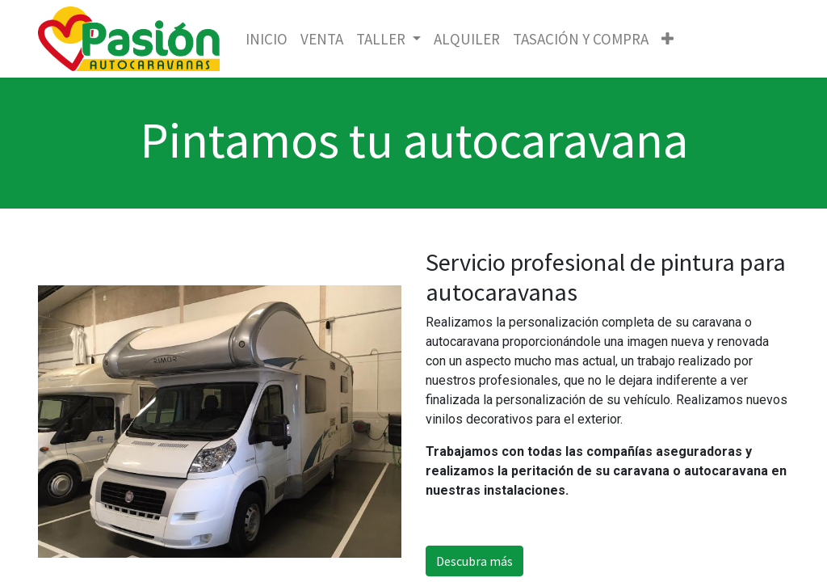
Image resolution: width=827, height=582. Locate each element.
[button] (667, 39)
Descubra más (474, 561)
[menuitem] (266, 39)
